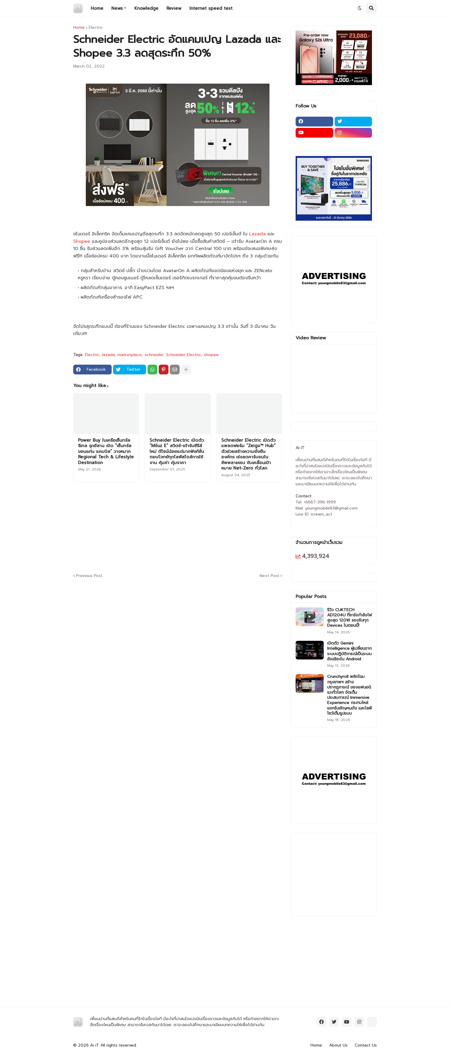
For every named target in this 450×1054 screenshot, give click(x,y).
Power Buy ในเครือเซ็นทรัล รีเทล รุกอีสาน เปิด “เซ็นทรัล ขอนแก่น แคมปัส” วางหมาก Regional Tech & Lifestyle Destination (106, 452)
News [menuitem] (117, 8)
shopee (211, 355)
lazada (108, 355)
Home (79, 28)
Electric (96, 28)
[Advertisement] (212, 527)
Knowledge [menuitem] (146, 8)
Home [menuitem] (97, 8)
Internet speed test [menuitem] (210, 8)
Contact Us (366, 1045)
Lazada (257, 233)
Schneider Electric (183, 355)
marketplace (129, 355)
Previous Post (89, 576)
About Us (338, 1045)
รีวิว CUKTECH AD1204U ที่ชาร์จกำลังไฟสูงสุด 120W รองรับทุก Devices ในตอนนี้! (349, 617)
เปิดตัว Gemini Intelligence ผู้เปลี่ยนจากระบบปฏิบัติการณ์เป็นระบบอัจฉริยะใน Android (349, 651)
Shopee (81, 241)
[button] (359, 8)
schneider (154, 355)
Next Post (269, 576)
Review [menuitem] (173, 8)
